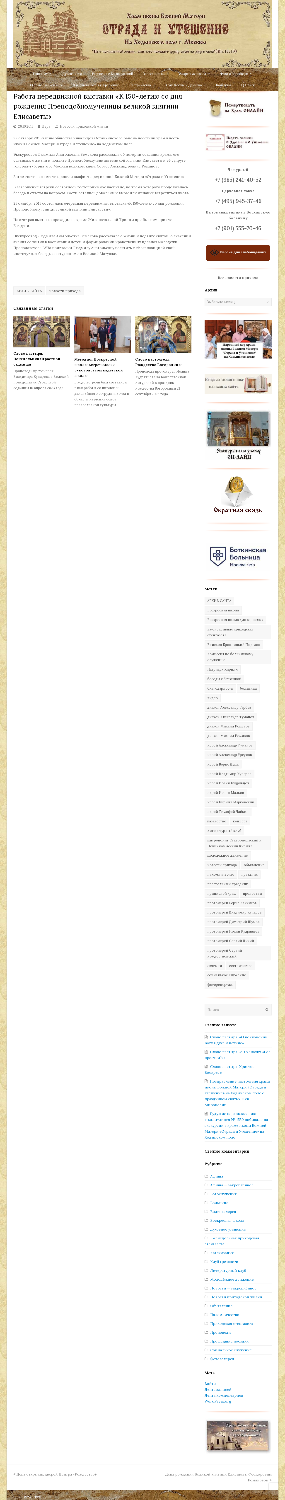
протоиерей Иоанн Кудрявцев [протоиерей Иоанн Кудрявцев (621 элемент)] (233, 931)
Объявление (221, 1306)
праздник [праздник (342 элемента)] (249, 874)
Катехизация (222, 1252)
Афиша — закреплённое (232, 1185)
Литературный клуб (228, 1270)
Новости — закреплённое (233, 1288)
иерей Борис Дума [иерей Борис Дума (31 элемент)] (223, 764)
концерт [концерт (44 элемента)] (240, 821)
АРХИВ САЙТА (29, 290)
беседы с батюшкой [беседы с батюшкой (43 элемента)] (224, 679)
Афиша (216, 1176)
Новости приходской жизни (84, 126)
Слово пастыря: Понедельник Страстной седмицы (36, 358)
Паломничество (224, 1314)
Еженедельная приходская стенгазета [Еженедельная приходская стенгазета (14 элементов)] (230, 632)
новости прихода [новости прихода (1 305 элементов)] (222, 865)
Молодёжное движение (232, 1279)
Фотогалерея (222, 1359)
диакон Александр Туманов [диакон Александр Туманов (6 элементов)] (230, 717)
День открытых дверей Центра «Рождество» (55, 1474)
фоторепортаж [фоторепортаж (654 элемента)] (220, 984)
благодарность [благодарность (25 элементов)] (220, 688)
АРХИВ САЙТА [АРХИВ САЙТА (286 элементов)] (219, 601)
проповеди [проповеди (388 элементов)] (252, 893)
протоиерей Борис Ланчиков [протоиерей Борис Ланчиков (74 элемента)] (232, 903)
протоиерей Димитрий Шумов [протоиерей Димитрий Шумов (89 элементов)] (233, 922)
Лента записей (218, 1389)
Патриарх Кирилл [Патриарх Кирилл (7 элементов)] (222, 669)
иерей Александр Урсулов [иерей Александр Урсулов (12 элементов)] (229, 755)
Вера (46, 126)
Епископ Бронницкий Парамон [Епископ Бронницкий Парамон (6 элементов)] (233, 644)
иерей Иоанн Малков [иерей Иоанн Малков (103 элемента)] (225, 792)
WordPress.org (218, 1401)
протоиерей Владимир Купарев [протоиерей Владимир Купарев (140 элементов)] (234, 912)
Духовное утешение (228, 1229)
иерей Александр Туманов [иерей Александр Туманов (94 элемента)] (230, 745)
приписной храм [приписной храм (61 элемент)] (221, 893)
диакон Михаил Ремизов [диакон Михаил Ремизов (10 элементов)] (228, 736)
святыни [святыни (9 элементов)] (214, 966)
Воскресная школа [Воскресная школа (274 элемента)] (223, 610)
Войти (210, 1383)
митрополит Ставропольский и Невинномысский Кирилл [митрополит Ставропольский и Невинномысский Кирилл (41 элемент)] (234, 843)
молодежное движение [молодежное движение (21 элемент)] (227, 855)
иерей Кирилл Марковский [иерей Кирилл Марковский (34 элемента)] (230, 802)
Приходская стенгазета (231, 1323)
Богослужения (223, 1194)
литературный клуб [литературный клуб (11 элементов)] (224, 831)
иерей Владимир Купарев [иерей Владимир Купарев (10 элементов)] (229, 774)
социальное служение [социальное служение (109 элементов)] (226, 975)
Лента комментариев (224, 1395)
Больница (219, 1202)
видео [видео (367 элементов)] (212, 698)
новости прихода (65, 290)
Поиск (248, 85)
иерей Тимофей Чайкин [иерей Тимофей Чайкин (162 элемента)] (228, 811)
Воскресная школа (227, 1220)
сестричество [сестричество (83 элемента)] (240, 966)
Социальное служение (231, 1350)
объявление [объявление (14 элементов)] (254, 865)
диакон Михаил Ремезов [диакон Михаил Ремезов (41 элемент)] (228, 726)
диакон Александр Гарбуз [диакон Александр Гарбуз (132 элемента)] (229, 707)
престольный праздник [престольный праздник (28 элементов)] (227, 884)
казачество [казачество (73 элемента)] (216, 821)
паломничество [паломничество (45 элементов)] (220, 874)
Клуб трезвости (224, 1261)
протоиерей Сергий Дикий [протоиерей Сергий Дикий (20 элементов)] (230, 941)
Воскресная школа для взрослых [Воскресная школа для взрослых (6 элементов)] (235, 620)
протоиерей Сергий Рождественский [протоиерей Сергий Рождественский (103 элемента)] (224, 953)
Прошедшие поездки (229, 1341)
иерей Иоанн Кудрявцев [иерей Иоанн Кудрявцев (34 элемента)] (228, 783)
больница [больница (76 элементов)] (248, 688)
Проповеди (220, 1332)
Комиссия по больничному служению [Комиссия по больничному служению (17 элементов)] (230, 657)
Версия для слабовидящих (238, 252)
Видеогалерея (223, 1211)
